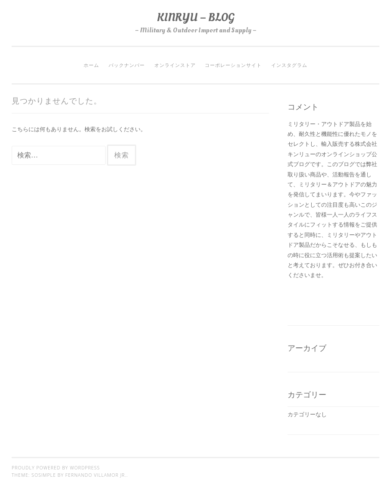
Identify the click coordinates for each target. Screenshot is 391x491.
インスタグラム (289, 65)
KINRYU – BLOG (196, 17)
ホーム (91, 65)
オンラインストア (175, 65)
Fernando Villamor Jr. (96, 475)
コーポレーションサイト (233, 65)
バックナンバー (127, 65)
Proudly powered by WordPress (56, 468)
